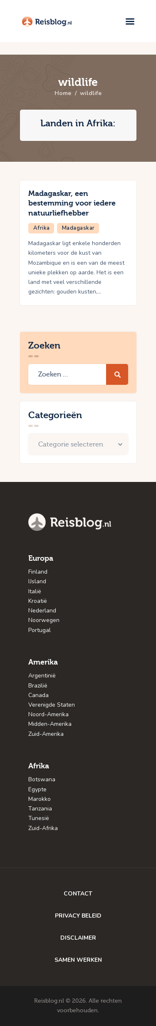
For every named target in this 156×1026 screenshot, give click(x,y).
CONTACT (78, 894)
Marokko (39, 799)
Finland (37, 572)
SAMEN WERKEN (78, 960)
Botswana (41, 779)
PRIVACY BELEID (78, 916)
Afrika (41, 228)
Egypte (37, 789)
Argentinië (42, 676)
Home (62, 93)
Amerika (43, 662)
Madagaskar (78, 228)
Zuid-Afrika (43, 828)
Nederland (42, 611)
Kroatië (37, 601)
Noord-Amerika (48, 714)
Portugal (39, 630)
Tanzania (40, 809)
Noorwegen (43, 620)
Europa (40, 558)
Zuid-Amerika (46, 734)
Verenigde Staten (51, 705)
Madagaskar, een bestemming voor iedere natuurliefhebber (72, 203)
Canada (38, 695)
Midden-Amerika (50, 724)
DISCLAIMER (78, 938)
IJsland (37, 581)
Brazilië (37, 686)
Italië (34, 591)
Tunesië (38, 818)
